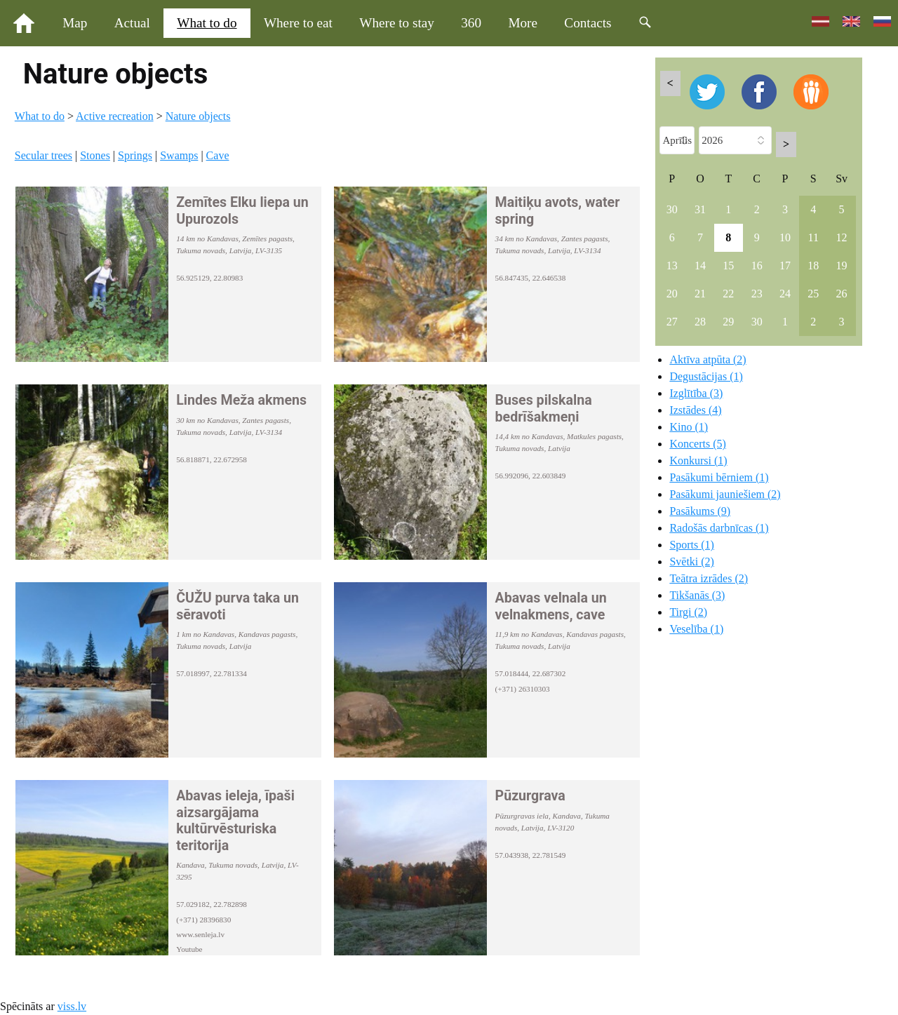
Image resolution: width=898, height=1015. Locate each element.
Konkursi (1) (698, 460)
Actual (132, 22)
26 (841, 294)
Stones (95, 155)
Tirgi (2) (688, 612)
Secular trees (43, 155)
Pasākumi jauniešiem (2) (724, 494)
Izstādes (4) (695, 410)
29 (728, 322)
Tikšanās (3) (697, 595)
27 (672, 322)
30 (672, 209)
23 (757, 294)
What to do (206, 22)
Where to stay (396, 22)
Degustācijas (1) (705, 376)
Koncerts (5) (697, 444)
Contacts (587, 22)
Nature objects (198, 116)
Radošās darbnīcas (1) (718, 528)
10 (785, 237)
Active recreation (115, 116)
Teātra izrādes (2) (708, 578)
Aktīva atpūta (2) (707, 359)
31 (700, 209)
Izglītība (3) (696, 393)
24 (785, 294)
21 (700, 294)
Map (74, 22)
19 (841, 265)
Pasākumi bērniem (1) (718, 477)
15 (728, 265)
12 (841, 237)
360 (471, 22)
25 (813, 294)
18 (813, 265)
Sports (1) (691, 545)
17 (785, 265)
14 (700, 265)
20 (672, 294)
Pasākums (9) (699, 511)
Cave (217, 155)
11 (813, 237)
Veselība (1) (696, 629)
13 (672, 265)
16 (757, 265)
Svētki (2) (691, 561)
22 (728, 294)
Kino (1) (688, 427)
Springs (135, 155)
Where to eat (298, 22)
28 (700, 322)
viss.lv (72, 1006)
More (522, 22)
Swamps (179, 155)
